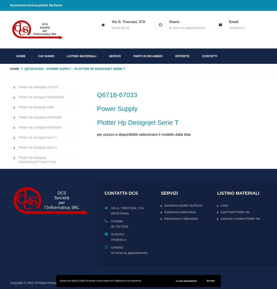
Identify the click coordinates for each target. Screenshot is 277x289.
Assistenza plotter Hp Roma (183, 205)
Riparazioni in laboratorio (181, 218)
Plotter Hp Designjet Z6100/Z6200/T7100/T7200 (37, 160)
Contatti (209, 56)
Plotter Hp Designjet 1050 (36, 107)
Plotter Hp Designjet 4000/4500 (40, 117)
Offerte (182, 56)
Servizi (115, 56)
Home (21, 56)
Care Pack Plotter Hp (235, 212)
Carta (224, 205)
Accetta (211, 281)
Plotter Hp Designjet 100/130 (38, 87)
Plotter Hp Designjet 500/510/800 (41, 97)
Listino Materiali (81, 56)
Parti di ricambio (148, 56)
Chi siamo (46, 56)
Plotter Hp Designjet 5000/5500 (40, 127)
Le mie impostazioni (186, 281)
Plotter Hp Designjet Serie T (38, 137)
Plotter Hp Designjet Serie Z (38, 147)
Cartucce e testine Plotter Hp (240, 218)
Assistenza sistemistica (180, 212)
